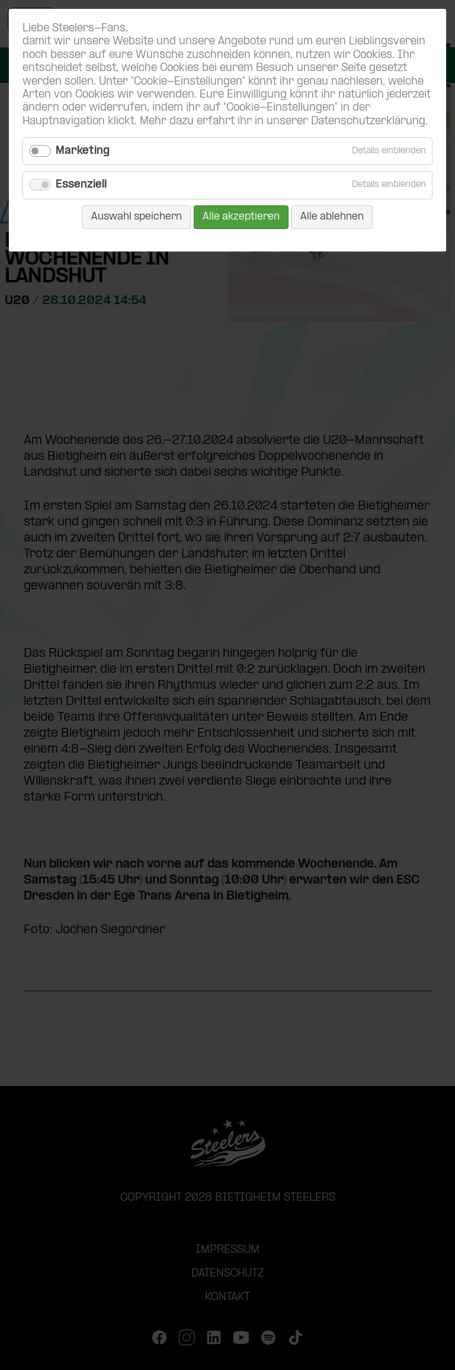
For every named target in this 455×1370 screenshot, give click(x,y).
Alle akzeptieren (241, 217)
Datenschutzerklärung (368, 121)
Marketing (83, 151)
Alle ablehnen (332, 217)
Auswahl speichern (136, 217)
